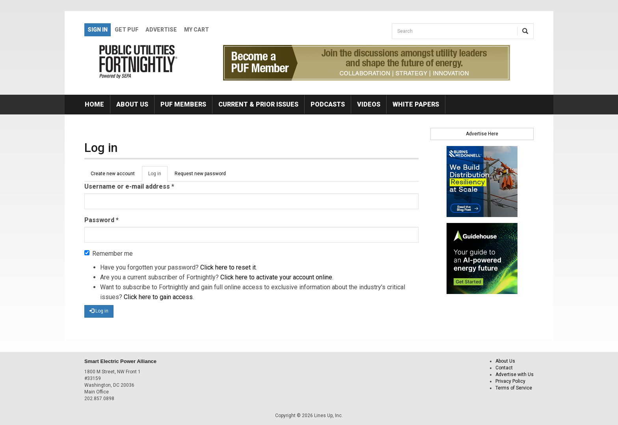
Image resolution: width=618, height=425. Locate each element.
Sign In (97, 29)
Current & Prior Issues (258, 104)
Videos (368, 104)
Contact (504, 368)
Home (94, 104)
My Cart (196, 29)
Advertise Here (482, 134)
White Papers (416, 104)
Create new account (113, 173)
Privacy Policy (510, 381)
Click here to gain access (158, 297)
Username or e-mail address (129, 186)
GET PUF (126, 29)
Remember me (108, 253)
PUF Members (183, 104)
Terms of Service (513, 388)
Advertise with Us (514, 374)
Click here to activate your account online (276, 277)
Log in (158, 176)
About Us (132, 104)
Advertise (161, 29)
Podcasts (328, 104)
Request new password (200, 173)
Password (101, 220)
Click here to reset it (228, 267)
